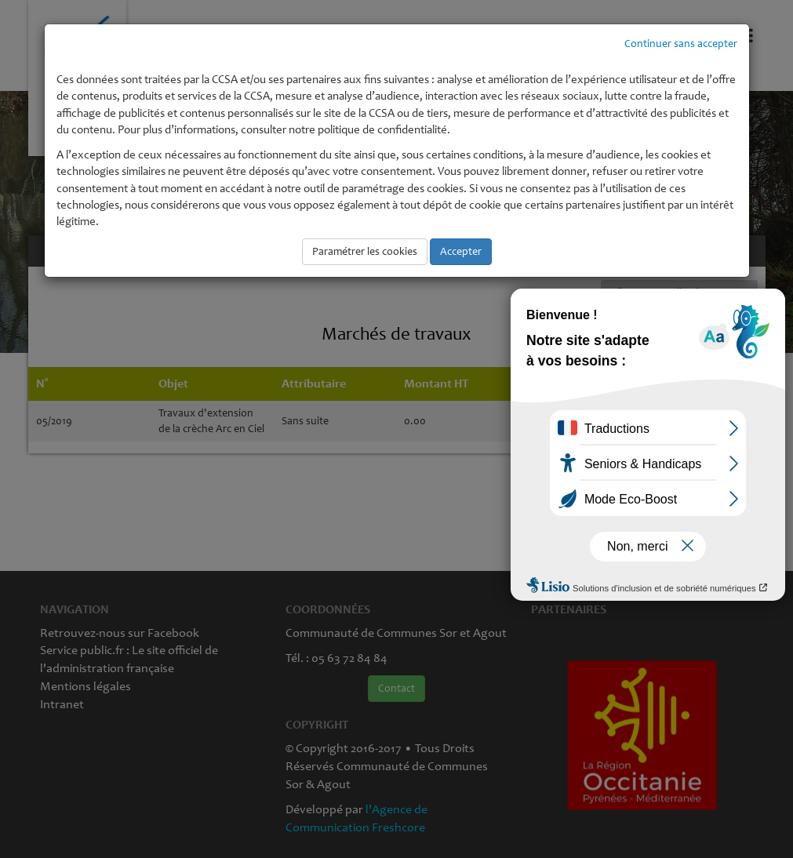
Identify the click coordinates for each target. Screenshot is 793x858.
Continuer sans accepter (680, 43)
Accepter (461, 251)
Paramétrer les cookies (364, 251)
